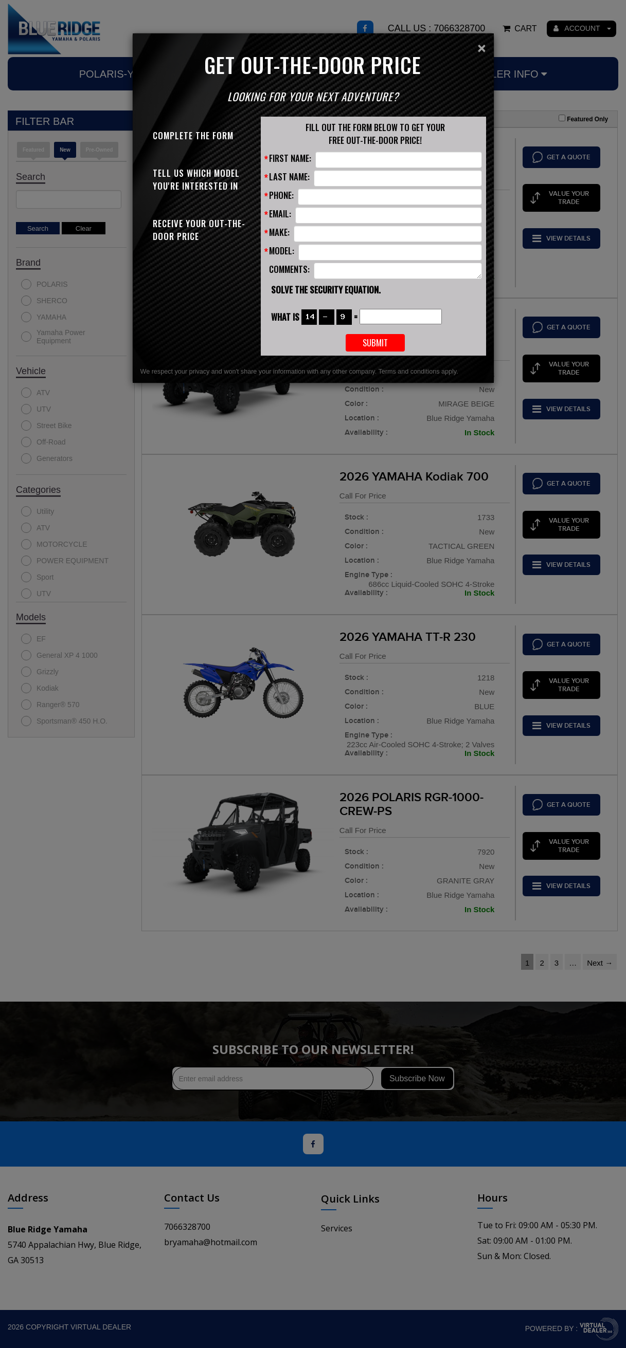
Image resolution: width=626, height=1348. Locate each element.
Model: (281, 250)
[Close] (481, 48)
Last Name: (289, 176)
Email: (280, 213)
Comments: (289, 269)
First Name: (290, 158)
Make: (279, 232)
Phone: (281, 195)
